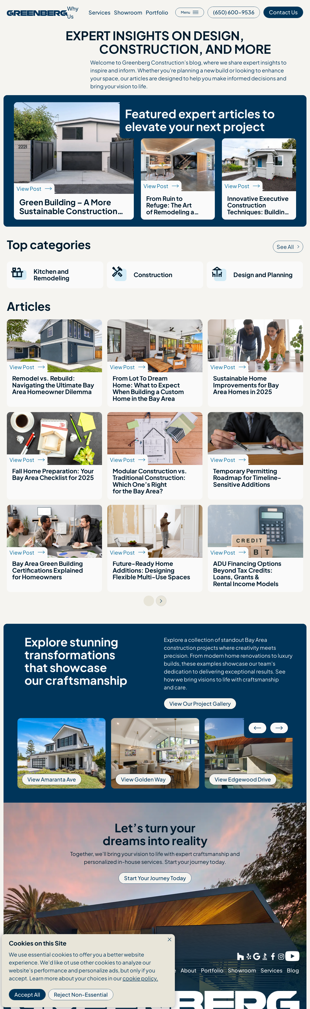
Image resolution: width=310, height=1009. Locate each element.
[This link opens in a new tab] (234, 12)
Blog (293, 970)
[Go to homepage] (37, 12)
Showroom (242, 970)
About (189, 970)
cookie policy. (140, 978)
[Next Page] (161, 601)
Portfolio (212, 970)
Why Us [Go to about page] (72, 12)
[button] (257, 727)
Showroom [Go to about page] (128, 12)
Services (271, 970)
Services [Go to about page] (99, 12)
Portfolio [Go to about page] (157, 12)
